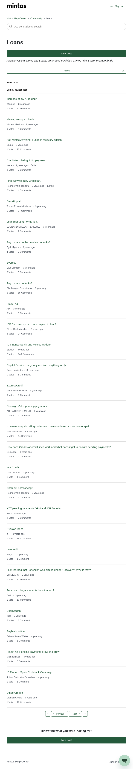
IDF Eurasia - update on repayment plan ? (31, 324)
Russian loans (15, 528)
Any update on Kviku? (20, 283)
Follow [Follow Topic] (67, 70)
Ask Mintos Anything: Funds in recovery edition (34, 139)
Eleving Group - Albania (21, 119)
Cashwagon (14, 610)
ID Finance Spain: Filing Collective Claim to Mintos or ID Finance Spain (48, 426)
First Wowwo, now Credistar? (24, 180)
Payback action (16, 631)
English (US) (117, 761)
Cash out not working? (20, 487)
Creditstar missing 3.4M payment (26, 160)
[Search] (66, 26)
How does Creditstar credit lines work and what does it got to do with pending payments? (59, 446)
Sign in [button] (119, 6)
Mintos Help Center (16, 18)
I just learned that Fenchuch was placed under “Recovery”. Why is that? (49, 569)
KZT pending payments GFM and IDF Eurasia (34, 508)
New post (66, 53)
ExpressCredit (15, 385)
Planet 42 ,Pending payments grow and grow (33, 651)
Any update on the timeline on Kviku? (29, 242)
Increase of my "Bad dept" (22, 98)
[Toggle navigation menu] (111, 6)
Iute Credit (13, 467)
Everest (11, 262)
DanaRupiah (14, 201)
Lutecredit (12, 549)
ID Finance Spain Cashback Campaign (29, 672)
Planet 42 (12, 303)
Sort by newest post (18, 90)
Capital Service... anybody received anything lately (36, 365)
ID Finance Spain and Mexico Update (29, 344)
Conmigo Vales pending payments (27, 406)
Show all (12, 82)
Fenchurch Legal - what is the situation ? (30, 590)
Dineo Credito (15, 692)
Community (36, 18)
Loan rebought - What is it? (23, 221)
